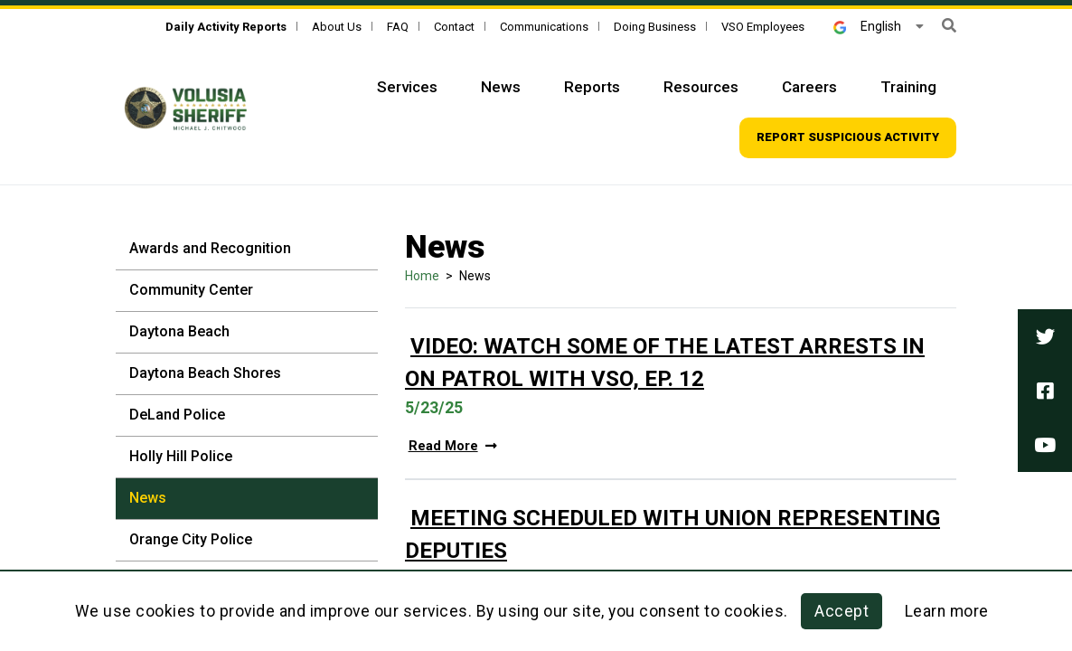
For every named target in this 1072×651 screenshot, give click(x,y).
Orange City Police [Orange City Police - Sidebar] (190, 539)
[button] (949, 25)
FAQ (398, 26)
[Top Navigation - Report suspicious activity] (847, 138)
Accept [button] (841, 611)
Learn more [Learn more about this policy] (947, 611)
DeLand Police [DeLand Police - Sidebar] (177, 414)
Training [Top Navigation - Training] (908, 87)
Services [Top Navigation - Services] (407, 87)
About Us (337, 26)
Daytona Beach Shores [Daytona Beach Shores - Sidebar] (205, 373)
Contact (454, 26)
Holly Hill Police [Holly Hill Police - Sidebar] (180, 456)
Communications (544, 26)
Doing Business (655, 26)
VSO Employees (762, 26)
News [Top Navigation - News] (501, 87)
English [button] (867, 26)
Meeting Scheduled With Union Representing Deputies (672, 534)
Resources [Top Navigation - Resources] (700, 87)
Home (422, 276)
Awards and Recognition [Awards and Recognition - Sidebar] (210, 248)
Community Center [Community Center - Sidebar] (191, 289)
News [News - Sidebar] (147, 497)
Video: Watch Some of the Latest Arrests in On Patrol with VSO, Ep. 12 (665, 363)
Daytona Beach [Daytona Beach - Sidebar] (179, 331)
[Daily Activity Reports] (226, 26)
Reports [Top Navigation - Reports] (592, 87)
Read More (453, 446)
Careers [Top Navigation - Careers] (809, 87)
